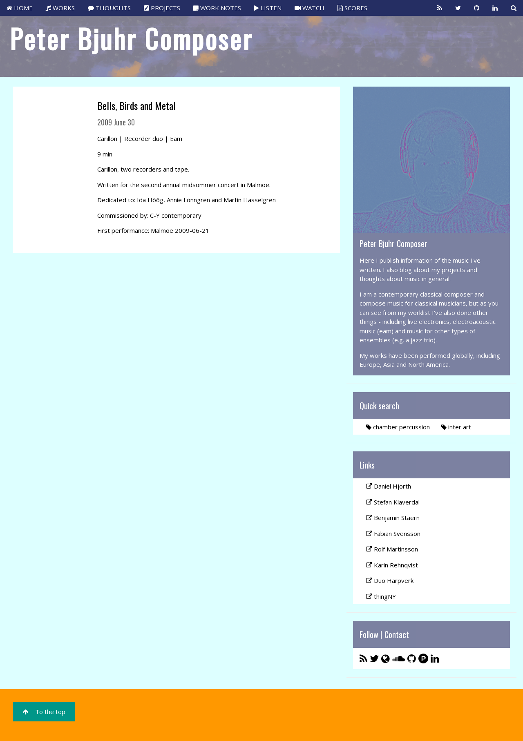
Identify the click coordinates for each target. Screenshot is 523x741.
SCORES (352, 8)
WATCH (309, 8)
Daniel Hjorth (388, 486)
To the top (44, 712)
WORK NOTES (217, 8)
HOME (20, 8)
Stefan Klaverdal (393, 502)
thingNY (381, 596)
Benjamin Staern (393, 517)
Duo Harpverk (389, 580)
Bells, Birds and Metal (136, 105)
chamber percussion (398, 427)
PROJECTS (162, 8)
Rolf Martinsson (392, 549)
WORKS (60, 8)
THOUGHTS (109, 8)
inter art (456, 427)
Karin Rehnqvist (392, 565)
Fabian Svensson (393, 533)
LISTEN (268, 8)
